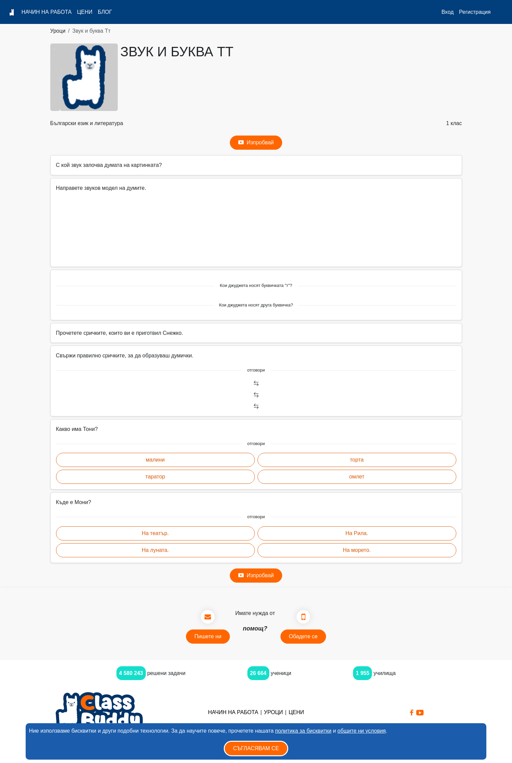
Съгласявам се (256, 748)
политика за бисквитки (303, 731)
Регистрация (475, 12)
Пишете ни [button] (207, 636)
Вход (447, 12)
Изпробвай (256, 143)
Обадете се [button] (303, 636)
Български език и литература (86, 123)
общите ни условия (362, 731)
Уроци (57, 31)
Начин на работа (46, 12)
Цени (84, 12)
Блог (105, 12)
